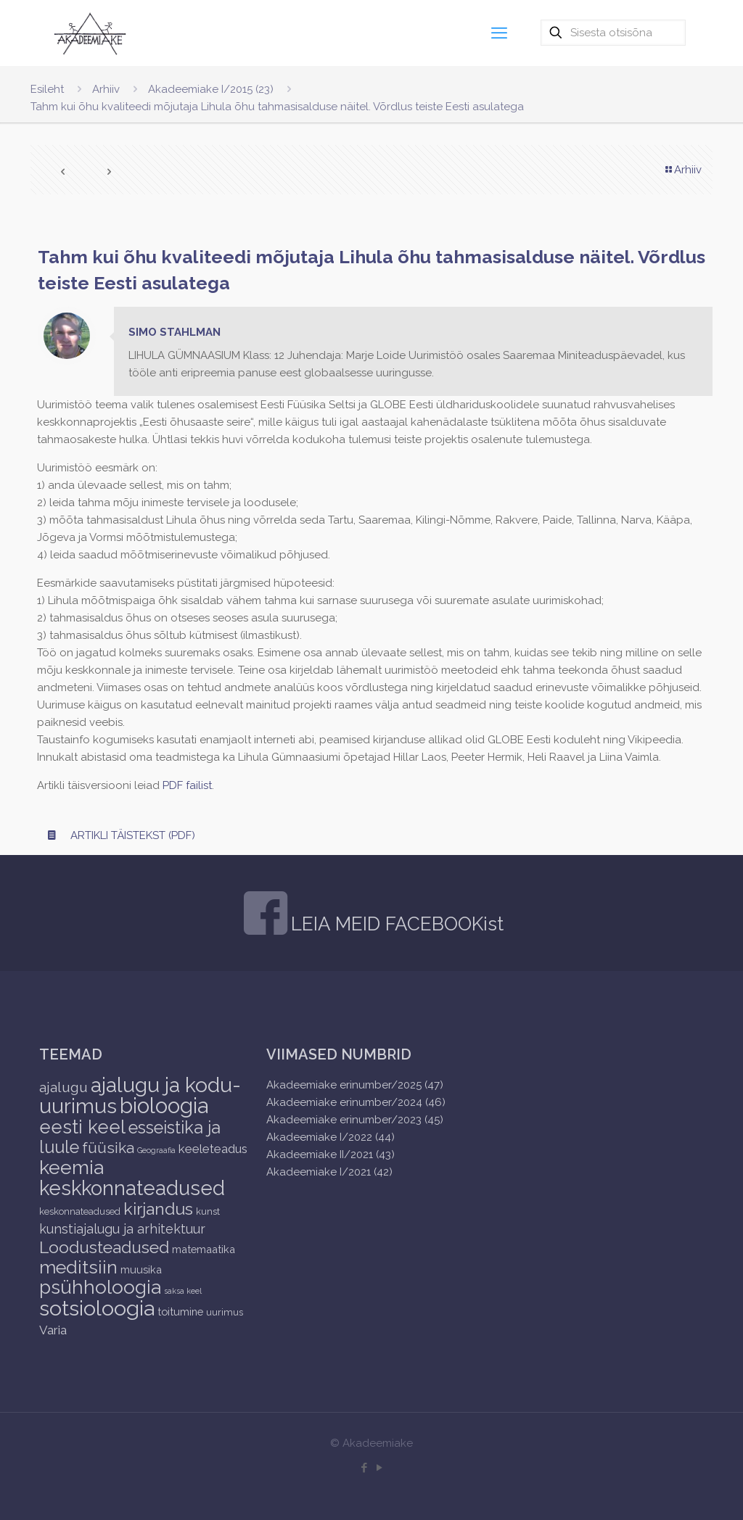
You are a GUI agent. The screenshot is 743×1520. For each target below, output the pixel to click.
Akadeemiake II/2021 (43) (330, 1154)
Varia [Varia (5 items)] (53, 1330)
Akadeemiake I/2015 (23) (211, 89)
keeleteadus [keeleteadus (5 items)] (212, 1148)
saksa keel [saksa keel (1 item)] (183, 1290)
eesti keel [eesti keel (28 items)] (82, 1127)
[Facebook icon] (363, 1467)
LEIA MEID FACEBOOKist (397, 924)
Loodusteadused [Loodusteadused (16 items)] (104, 1247)
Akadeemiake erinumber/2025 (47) (354, 1084)
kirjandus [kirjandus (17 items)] (158, 1208)
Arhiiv (106, 89)
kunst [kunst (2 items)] (208, 1211)
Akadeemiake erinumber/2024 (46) (356, 1102)
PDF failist (187, 785)
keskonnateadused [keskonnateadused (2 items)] (79, 1211)
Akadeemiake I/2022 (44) (330, 1137)
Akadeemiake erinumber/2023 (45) (354, 1119)
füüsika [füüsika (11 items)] (108, 1148)
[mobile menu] (499, 32)
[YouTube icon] (379, 1467)
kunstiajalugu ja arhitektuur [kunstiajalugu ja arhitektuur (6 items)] (122, 1228)
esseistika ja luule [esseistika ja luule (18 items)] (130, 1137)
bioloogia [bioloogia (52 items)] (164, 1105)
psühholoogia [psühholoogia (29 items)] (100, 1287)
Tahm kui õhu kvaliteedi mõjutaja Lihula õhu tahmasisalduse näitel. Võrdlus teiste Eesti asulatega (277, 106)
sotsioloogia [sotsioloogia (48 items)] (97, 1308)
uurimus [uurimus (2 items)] (224, 1312)
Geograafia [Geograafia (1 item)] (156, 1150)
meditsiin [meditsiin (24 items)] (78, 1267)
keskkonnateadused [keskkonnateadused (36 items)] (132, 1187)
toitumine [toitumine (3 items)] (180, 1311)
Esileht (47, 89)
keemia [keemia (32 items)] (71, 1167)
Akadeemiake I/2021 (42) (329, 1171)
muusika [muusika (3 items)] (141, 1269)
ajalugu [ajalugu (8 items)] (63, 1087)
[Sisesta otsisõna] (613, 33)
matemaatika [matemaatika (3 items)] (203, 1249)
